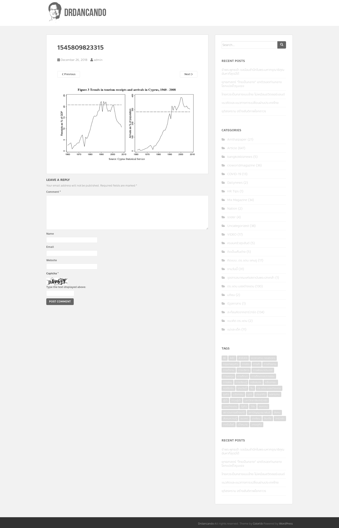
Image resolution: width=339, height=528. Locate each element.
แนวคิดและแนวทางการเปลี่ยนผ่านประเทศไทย (250, 103)
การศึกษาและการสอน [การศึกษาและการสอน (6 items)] (263, 376)
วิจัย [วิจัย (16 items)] (253, 406)
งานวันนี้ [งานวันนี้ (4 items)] (242, 388)
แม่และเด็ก (233, 329)
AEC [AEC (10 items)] (232, 358)
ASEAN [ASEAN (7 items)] (242, 358)
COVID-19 (234, 174)
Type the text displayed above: (66, 287)
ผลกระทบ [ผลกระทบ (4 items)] (274, 394)
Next (188, 74)
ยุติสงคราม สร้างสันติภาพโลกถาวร (244, 111)
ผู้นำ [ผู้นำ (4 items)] (225, 400)
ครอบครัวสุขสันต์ (238, 243)
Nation (232, 208)
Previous (68, 74)
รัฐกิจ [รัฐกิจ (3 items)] (244, 406)
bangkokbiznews (239, 157)
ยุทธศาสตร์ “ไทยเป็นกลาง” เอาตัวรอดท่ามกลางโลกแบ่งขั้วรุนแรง (252, 84)
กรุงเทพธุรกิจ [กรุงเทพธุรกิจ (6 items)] (230, 364)
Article (232, 148)
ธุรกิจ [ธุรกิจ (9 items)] (226, 394)
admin (98, 60)
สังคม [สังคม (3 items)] (277, 412)
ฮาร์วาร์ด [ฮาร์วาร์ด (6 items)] (280, 419)
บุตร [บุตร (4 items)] (249, 394)
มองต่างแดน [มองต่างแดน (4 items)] (230, 406)
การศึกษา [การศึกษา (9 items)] (242, 376)
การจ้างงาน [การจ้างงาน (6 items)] (270, 364)
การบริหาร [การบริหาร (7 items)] (243, 370)
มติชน (231, 295)
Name (50, 234)
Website (51, 260)
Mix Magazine (237, 200)
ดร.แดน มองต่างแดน (240, 286)
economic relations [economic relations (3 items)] (263, 358)
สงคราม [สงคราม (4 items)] (263, 406)
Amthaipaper (237, 139)
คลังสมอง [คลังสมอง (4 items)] (255, 382)
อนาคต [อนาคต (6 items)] (244, 419)
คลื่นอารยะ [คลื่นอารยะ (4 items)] (271, 382)
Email (50, 247)
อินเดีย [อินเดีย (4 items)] (268, 419)
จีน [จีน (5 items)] (252, 388)
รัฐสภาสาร (234, 303)
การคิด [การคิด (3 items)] (245, 364)
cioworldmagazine (241, 165)
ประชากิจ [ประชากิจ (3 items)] (260, 394)
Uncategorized (238, 226)
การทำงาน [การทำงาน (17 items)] (228, 370)
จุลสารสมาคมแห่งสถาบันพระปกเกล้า (250, 277)
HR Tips (233, 191)
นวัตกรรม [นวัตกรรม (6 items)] (238, 394)
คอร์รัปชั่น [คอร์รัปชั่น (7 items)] (228, 388)
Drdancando (206, 524)
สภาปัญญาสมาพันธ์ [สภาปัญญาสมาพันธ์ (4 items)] (259, 412)
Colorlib (258, 524)
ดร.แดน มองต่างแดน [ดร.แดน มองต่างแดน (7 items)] (269, 388)
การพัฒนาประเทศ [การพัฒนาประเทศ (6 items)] (263, 370)
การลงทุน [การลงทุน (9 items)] (228, 376)
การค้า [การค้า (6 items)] (256, 364)
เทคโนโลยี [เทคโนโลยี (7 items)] (228, 425)
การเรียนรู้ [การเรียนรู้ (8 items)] (241, 382)
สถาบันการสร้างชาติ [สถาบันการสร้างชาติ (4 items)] (234, 412)
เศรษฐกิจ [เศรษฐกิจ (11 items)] (256, 425)
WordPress (286, 524)
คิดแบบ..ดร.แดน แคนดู (242, 260)
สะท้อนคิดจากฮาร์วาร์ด (241, 312)
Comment (53, 192)
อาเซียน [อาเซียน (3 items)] (256, 419)
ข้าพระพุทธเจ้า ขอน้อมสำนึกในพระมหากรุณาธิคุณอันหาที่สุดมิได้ (253, 72)
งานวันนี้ (232, 269)
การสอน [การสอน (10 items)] (227, 382)
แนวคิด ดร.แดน (237, 321)
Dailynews (235, 182)
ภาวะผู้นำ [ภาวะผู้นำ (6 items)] (236, 400)
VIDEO (232, 234)
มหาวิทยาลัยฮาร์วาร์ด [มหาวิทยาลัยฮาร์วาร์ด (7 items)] (256, 400)
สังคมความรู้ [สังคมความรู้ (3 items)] (230, 419)
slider (231, 217)
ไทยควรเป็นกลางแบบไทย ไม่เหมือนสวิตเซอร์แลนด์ (253, 94)
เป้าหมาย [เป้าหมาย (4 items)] (243, 425)
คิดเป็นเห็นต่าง (236, 252)
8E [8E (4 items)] (224, 358)
